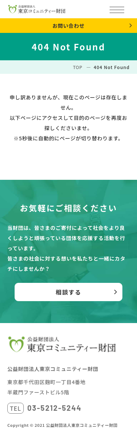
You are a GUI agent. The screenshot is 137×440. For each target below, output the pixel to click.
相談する (68, 292)
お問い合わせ (68, 25)
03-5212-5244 (54, 407)
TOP (78, 67)
